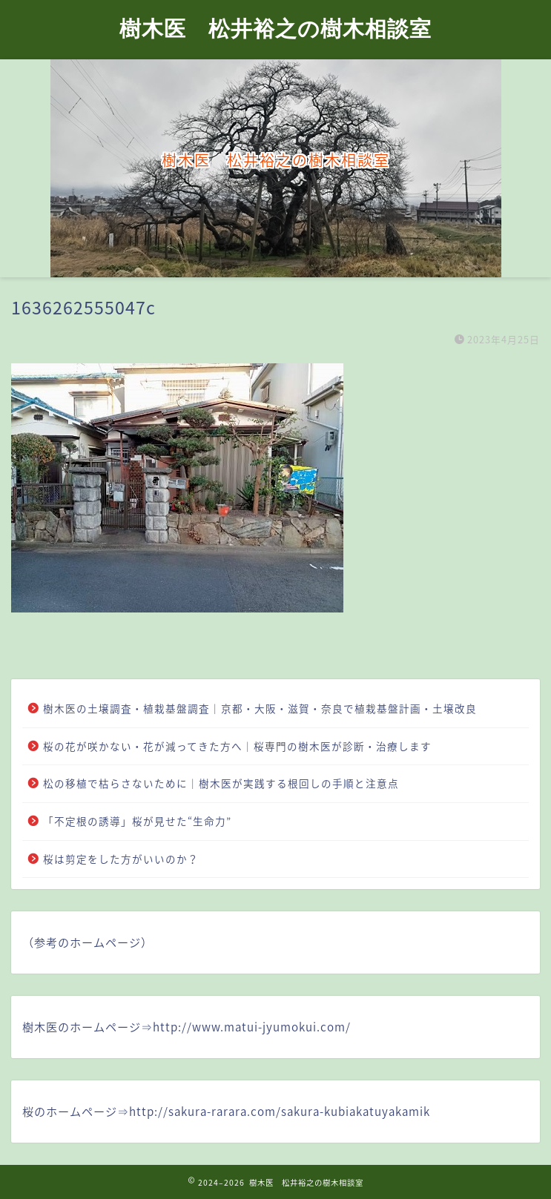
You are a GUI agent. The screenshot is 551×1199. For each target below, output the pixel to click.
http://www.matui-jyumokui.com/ (252, 1026)
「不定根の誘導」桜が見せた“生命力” (137, 820)
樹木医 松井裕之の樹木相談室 (275, 28)
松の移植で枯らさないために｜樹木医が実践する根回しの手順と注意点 (221, 783)
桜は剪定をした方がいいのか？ (121, 858)
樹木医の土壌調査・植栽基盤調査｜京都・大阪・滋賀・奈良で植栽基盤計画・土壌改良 (260, 708)
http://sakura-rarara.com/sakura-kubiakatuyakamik (279, 1111)
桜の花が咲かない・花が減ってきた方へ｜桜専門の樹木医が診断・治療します (237, 746)
